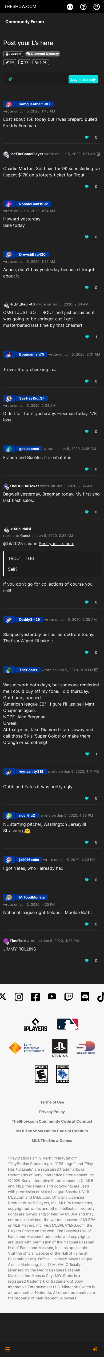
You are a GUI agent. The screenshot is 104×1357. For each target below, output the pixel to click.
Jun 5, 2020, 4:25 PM (37, 904)
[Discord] (85, 997)
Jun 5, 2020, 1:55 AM (37, 261)
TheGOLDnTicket (24, 486)
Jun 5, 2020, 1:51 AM (78, 154)
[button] (7, 1349)
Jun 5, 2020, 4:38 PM (61, 941)
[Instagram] (19, 997)
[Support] (84, 6)
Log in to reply (83, 79)
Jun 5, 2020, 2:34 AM (37, 405)
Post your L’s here (56, 543)
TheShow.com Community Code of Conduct (52, 1121)
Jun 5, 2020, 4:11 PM (81, 771)
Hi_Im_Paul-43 (22, 304)
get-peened (29, 448)
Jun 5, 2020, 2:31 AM (82, 354)
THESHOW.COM (20, 6)
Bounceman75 (31, 354)
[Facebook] (35, 997)
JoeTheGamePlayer (26, 154)
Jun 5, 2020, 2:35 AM (78, 448)
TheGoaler (28, 670)
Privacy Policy (52, 1111)
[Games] (71, 6)
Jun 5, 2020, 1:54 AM (37, 211)
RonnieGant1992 (33, 204)
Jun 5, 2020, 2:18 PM (75, 670)
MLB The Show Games (52, 1140)
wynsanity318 (31, 771)
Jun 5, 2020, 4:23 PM (75, 815)
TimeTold (18, 941)
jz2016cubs (29, 859)
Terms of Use (52, 1102)
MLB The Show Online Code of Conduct (52, 1131)
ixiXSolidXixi (20, 529)
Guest (25, 535)
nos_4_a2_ (28, 815)
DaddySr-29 (29, 619)
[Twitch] (68, 997)
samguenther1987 (34, 104)
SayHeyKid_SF (32, 398)
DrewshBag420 (32, 254)
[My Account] (96, 6)
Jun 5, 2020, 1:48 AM (37, 111)
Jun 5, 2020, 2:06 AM (70, 304)
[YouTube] (52, 997)
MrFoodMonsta (32, 897)
